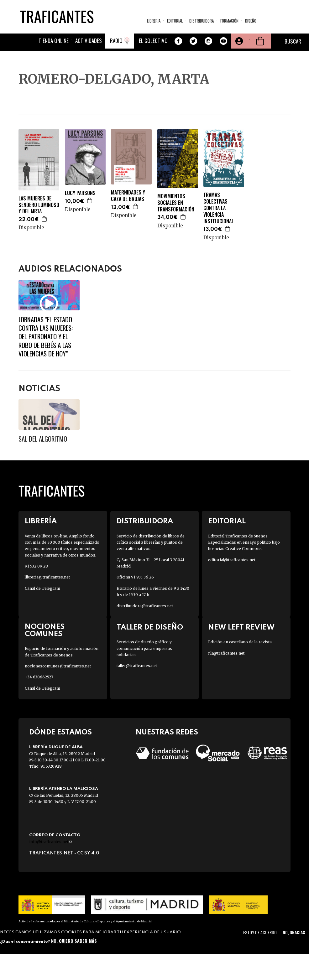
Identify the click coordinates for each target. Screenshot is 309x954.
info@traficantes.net (50, 841)
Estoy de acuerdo (260, 932)
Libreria (153, 21)
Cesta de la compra (260, 41)
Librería (41, 521)
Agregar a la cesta (44, 219)
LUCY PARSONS (80, 193)
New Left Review (241, 627)
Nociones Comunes (45, 630)
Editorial (175, 21)
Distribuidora (201, 21)
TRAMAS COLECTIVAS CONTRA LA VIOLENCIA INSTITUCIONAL (218, 208)
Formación (229, 21)
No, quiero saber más (74, 940)
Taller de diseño (150, 627)
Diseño (250, 21)
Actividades (88, 40)
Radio (116, 40)
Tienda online (54, 40)
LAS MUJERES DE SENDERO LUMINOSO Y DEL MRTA (38, 205)
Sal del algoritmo (42, 438)
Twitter (193, 41)
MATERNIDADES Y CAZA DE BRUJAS (128, 195)
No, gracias (294, 932)
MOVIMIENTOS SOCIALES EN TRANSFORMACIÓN (175, 202)
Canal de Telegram (42, 588)
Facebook (178, 41)
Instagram (208, 41)
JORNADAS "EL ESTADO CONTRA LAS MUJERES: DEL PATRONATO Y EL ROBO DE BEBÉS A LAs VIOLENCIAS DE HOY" (45, 336)
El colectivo (153, 40)
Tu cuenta (238, 41)
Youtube (223, 41)
